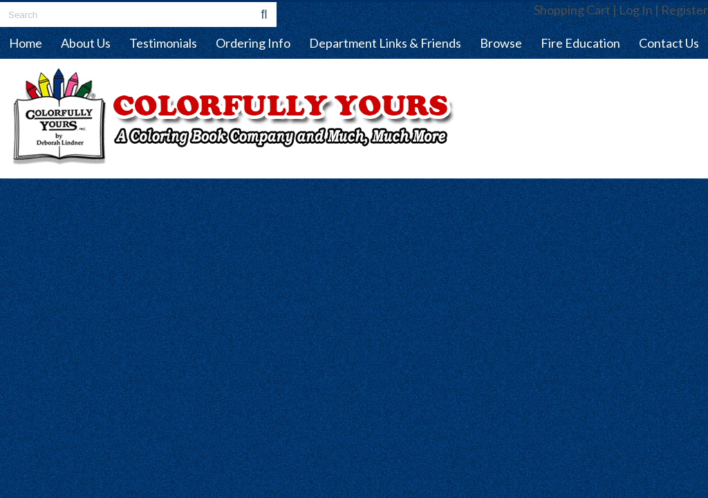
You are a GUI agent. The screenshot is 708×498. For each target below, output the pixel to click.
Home (25, 42)
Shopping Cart (572, 9)
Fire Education (580, 42)
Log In (636, 9)
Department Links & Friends (385, 42)
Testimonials (163, 42)
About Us (86, 42)
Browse (501, 42)
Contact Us (669, 42)
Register (684, 9)
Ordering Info (253, 42)
